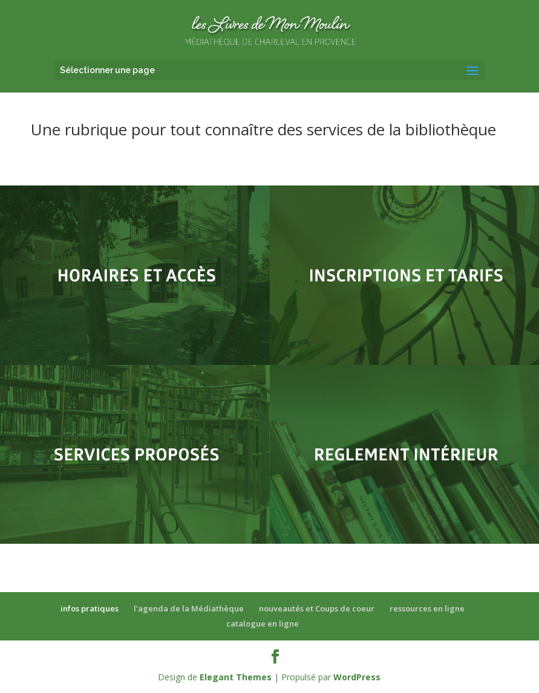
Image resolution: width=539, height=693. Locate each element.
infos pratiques (89, 608)
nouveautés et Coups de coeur (316, 608)
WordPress (357, 677)
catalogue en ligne (262, 623)
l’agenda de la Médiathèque (189, 608)
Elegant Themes (236, 677)
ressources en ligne (427, 608)
